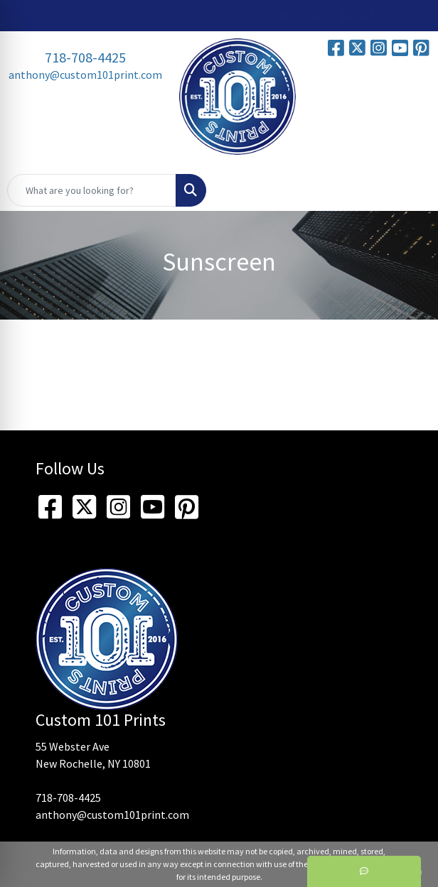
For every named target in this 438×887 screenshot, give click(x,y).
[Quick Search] (91, 190)
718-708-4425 (85, 57)
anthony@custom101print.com (85, 74)
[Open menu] (409, 190)
